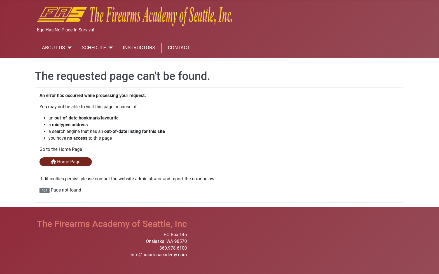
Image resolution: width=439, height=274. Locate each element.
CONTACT (179, 47)
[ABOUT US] (68, 47)
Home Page (65, 161)
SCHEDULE (94, 47)
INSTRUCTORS (139, 47)
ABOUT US (53, 47)
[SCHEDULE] (109, 47)
